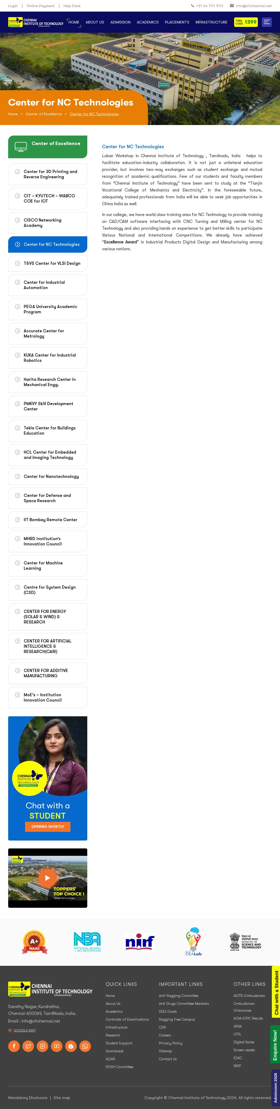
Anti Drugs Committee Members (184, 1003)
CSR (162, 1027)
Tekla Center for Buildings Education (50, 431)
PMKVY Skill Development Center (48, 406)
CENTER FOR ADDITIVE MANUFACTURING (46, 673)
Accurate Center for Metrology (44, 334)
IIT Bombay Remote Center (50, 519)
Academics (148, 22)
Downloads (115, 1051)
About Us (95, 22)
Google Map (25, 1030)
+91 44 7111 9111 (207, 6)
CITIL (238, 1034)
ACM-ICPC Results (248, 1018)
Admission (120, 22)
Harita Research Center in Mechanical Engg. (50, 382)
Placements (177, 22)
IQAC (238, 1058)
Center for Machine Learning (43, 566)
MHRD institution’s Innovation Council (43, 541)
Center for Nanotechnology (51, 476)
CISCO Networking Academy (42, 223)
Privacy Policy (170, 1043)
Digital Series (244, 1042)
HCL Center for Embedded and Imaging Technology (50, 455)
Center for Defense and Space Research (47, 498)
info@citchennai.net (251, 6)
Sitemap (165, 1051)
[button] (267, 22)
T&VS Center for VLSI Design (52, 263)
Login (13, 6)
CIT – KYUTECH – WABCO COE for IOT (49, 199)
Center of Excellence (44, 114)
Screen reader (244, 1050)
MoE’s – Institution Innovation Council (43, 698)
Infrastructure (212, 22)
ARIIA (238, 1026)
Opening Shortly (47, 827)
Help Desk (72, 6)
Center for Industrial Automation (44, 285)
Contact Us (168, 1059)
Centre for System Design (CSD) (50, 590)
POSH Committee (119, 1067)
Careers (165, 1035)
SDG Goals (168, 1011)
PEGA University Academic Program (50, 309)
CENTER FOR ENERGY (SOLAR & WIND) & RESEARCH (45, 617)
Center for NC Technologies (52, 244)
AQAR (110, 1059)
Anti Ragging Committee (178, 995)
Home (74, 22)
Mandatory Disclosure (27, 1097)
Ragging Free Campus (177, 1019)
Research (113, 1035)
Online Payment (41, 6)
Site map (62, 1097)
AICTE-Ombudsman (249, 995)
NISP (237, 1066)
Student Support (119, 1043)
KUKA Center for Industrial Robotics (50, 358)
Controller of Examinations (127, 1019)
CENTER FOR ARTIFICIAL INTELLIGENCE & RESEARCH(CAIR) (47, 646)
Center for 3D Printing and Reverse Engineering (50, 174)
